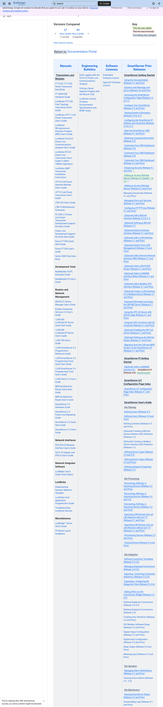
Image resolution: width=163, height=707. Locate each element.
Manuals (65, 66)
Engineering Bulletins (90, 67)
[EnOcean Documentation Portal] (19, 3)
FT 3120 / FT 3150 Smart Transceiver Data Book (63, 86)
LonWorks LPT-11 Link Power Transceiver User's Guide (65, 118)
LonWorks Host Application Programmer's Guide (64, 500)
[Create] (104, 3)
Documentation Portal (82, 51)
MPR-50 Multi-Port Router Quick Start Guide (63, 389)
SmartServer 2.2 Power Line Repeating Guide (65, 415)
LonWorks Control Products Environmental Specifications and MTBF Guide (87, 105)
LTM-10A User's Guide (65, 202)
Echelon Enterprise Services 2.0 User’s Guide (64, 312)
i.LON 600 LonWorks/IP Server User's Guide (64, 333)
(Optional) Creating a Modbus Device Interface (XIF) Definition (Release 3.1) (138, 444)
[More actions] (154, 11)
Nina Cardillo (66, 34)
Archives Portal (70, 10)
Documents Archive (89, 10)
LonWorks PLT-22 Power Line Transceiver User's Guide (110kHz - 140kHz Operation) (64, 158)
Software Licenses (112, 67)
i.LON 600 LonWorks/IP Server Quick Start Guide (64, 322)
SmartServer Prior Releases (139, 67)
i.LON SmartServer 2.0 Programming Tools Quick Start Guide (65, 361)
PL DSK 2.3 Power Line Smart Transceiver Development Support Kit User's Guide (65, 220)
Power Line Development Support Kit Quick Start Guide (65, 234)
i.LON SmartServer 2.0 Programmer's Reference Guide (65, 351)
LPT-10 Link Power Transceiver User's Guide (63, 195)
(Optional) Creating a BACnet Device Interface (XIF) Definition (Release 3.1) (138, 434)
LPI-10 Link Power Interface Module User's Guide (63, 185)
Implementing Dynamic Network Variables (63, 490)
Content (57, 10)
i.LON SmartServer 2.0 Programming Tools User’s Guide (65, 371)
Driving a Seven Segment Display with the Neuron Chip (89, 91)
